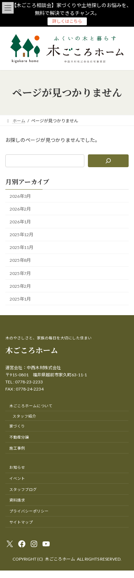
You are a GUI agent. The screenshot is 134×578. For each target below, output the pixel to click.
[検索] (108, 160)
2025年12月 (21, 234)
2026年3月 (20, 195)
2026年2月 (20, 209)
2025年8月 (20, 260)
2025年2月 (20, 285)
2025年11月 (21, 247)
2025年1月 (20, 298)
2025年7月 (20, 273)
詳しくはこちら (67, 21)
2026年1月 (20, 221)
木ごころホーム (31, 350)
